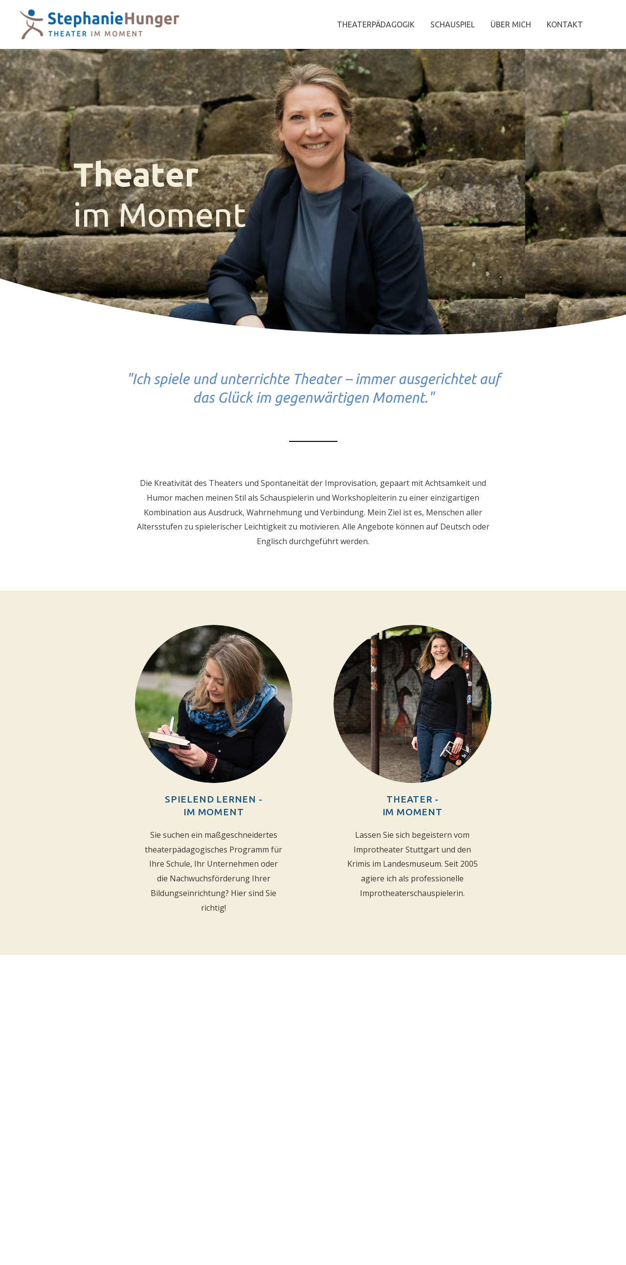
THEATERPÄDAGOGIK (376, 24)
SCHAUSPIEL (452, 24)
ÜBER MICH (511, 24)
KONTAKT (565, 24)
